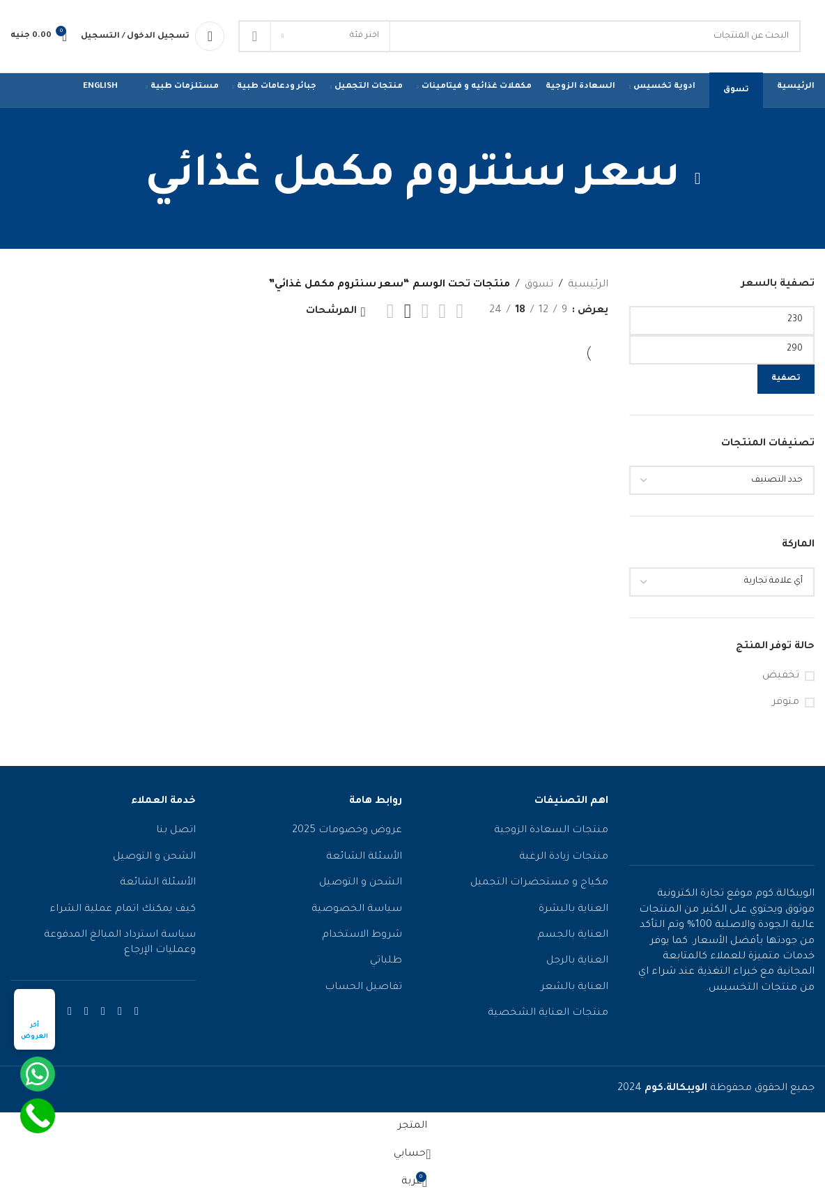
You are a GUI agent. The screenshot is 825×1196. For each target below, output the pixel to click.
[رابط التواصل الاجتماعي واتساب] (86, 1013)
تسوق (539, 285)
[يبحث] (519, 36)
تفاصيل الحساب (363, 987)
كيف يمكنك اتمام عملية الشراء (122, 909)
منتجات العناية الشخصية (548, 1013)
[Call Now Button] (37, 1115)
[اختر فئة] (330, 36)
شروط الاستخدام (362, 935)
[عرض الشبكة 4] (408, 311)
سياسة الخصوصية (356, 909)
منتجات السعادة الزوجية (551, 830)
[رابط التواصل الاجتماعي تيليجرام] (69, 1013)
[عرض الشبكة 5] (390, 311)
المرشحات (331, 311)
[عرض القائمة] (459, 311)
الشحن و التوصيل (360, 883)
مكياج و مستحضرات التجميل (539, 883)
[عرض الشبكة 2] (443, 311)
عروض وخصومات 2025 (347, 830)
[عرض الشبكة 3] (425, 311)
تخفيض (780, 676)
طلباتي (386, 961)
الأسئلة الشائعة (364, 857)
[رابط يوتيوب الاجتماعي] (103, 1013)
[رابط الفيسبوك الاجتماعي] (136, 1013)
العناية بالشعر (574, 987)
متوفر (785, 702)
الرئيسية (588, 285)
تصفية (786, 378)
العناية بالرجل (577, 961)
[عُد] (697, 178)
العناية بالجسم (572, 935)
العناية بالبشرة (573, 909)
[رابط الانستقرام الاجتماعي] (119, 1013)
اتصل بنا (176, 830)
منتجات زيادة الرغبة (563, 857)
